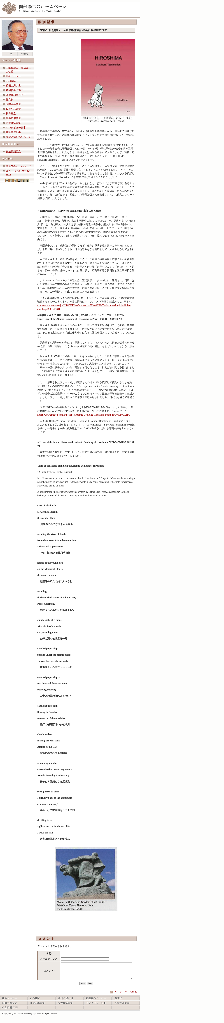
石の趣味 (11, 81)
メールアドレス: (49, 959)
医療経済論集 (13, 123)
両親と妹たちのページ (18, 137)
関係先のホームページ (18, 166)
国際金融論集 (13, 104)
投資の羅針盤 (13, 109)
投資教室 (11, 113)
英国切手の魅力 (14, 90)
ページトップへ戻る (125, 992)
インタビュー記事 (16, 127)
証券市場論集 (13, 118)
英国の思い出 (13, 85)
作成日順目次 (13, 151)
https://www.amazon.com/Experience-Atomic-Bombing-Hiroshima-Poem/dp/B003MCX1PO (83, 414)
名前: (49, 953)
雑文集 (9, 99)
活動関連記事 (13, 132)
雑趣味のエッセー (16, 95)
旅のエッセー (13, 76)
